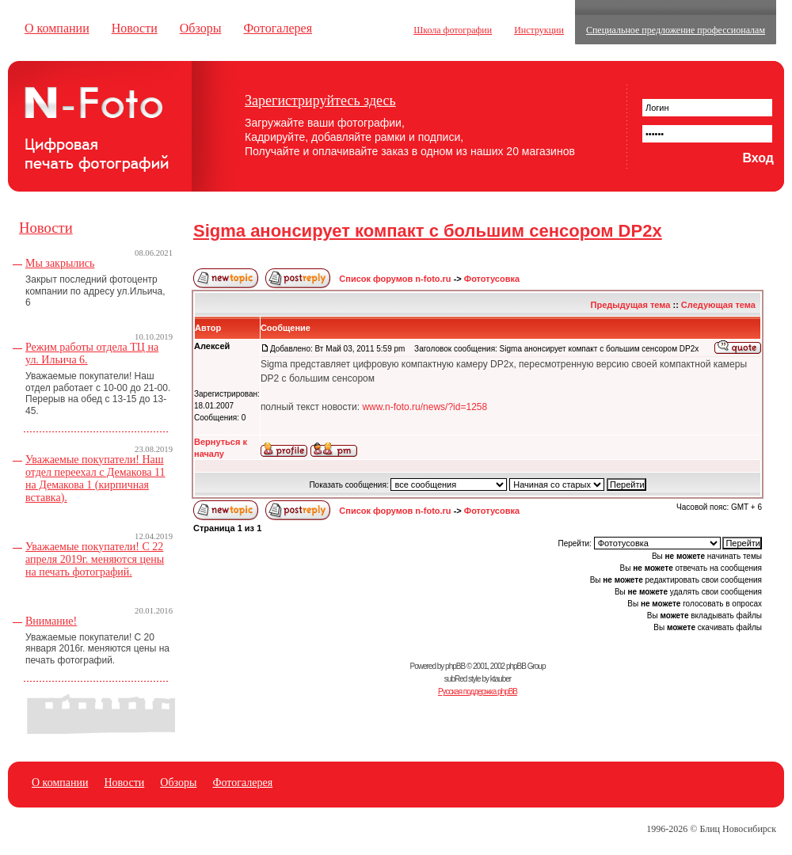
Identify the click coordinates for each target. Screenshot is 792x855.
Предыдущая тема (631, 305)
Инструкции (539, 30)
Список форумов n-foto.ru (395, 278)
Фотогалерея (277, 28)
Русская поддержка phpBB (477, 691)
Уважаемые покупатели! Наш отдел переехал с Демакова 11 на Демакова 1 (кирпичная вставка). (95, 479)
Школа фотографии (452, 30)
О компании (57, 28)
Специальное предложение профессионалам (675, 30)
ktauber (500, 678)
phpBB (455, 666)
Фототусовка (492, 278)
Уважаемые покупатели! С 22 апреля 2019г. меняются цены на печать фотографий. (94, 559)
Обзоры (201, 28)
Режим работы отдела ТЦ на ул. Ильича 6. (91, 353)
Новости (135, 28)
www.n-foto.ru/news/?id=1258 (424, 406)
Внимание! (51, 621)
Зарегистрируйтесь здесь (320, 100)
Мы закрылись (59, 263)
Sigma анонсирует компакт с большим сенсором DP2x (427, 231)
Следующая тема (718, 305)
